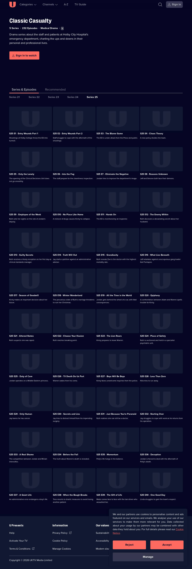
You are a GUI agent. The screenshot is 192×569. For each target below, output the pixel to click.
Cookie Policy (59, 541)
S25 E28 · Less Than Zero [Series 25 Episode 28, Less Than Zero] (153, 376)
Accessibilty (102, 541)
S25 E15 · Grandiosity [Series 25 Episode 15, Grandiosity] (107, 255)
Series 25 (92, 97)
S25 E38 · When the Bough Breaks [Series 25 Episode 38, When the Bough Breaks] (70, 495)
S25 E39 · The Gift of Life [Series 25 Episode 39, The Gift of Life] (109, 495)
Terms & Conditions (19, 549)
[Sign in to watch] (24, 55)
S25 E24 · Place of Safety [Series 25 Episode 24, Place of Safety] (153, 336)
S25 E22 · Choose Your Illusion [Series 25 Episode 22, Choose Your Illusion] (68, 336)
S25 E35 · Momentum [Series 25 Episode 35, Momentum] (107, 454)
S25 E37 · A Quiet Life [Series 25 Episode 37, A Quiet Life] (20, 495)
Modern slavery (104, 549)
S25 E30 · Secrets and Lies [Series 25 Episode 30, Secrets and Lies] (66, 414)
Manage (148, 559)
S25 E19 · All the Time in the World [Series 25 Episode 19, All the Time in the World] (114, 295)
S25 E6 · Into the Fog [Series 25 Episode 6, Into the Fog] (63, 174)
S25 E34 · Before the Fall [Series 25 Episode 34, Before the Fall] (65, 454)
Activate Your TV (18, 541)
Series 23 (53, 97)
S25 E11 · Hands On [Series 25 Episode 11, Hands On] (106, 214)
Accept (166, 547)
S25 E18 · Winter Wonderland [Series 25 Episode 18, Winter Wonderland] (67, 295)
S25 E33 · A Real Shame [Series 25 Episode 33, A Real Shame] (21, 454)
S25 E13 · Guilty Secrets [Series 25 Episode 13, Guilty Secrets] (21, 255)
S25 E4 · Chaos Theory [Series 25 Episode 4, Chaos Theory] (151, 133)
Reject (129, 547)
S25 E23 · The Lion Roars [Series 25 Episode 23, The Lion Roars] (109, 336)
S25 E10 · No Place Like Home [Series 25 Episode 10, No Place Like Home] (68, 214)
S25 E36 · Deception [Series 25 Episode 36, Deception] (150, 454)
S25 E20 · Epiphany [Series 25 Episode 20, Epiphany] (150, 295)
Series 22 (34, 97)
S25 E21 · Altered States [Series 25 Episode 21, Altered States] (21, 336)
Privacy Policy (59, 533)
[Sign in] (174, 4)
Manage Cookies (61, 549)
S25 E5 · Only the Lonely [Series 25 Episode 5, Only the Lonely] (21, 174)
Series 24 (72, 97)
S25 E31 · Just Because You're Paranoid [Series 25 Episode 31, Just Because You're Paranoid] (116, 414)
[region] (148, 539)
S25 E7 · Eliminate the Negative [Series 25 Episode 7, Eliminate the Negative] (112, 174)
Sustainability (103, 533)
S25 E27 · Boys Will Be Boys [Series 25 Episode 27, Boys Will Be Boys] (110, 376)
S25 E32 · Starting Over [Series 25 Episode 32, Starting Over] (152, 414)
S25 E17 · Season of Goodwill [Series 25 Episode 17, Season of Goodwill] (24, 295)
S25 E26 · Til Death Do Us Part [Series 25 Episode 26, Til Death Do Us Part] (68, 376)
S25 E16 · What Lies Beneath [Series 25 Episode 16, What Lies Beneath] (154, 255)
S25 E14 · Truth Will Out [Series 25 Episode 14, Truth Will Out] (65, 255)
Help (11, 533)
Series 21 (14, 97)
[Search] (160, 4)
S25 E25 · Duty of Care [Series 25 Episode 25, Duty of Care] (20, 376)
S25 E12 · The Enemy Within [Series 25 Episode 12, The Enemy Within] (154, 214)
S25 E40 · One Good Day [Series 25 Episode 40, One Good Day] (152, 495)
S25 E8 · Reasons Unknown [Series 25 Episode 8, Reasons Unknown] (154, 174)
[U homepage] (12, 4)
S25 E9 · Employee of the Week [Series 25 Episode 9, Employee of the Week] (25, 214)
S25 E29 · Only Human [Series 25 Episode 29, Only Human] (20, 414)
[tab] (55, 90)
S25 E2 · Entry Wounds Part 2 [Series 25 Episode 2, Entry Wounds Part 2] (67, 133)
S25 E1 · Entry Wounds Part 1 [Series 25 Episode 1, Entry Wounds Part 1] (23, 133)
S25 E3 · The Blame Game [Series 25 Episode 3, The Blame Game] (109, 133)
